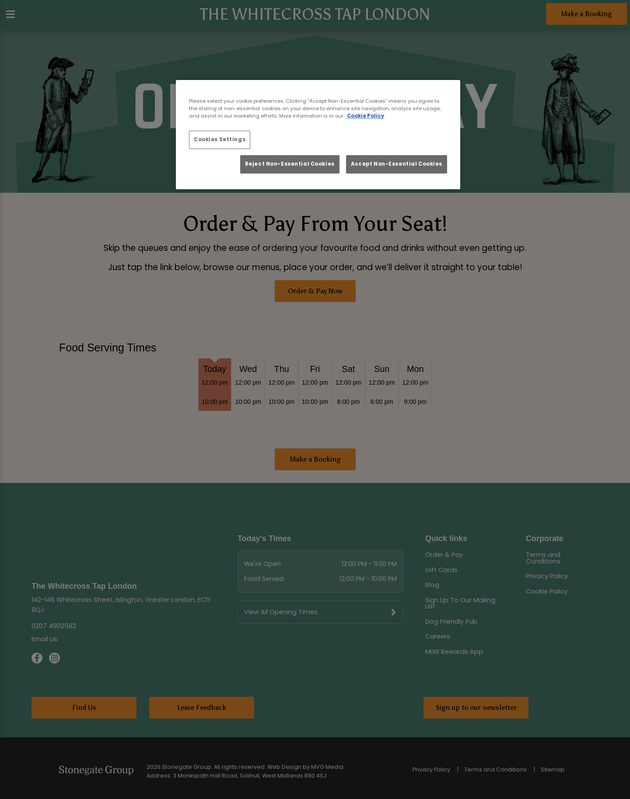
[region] (318, 134)
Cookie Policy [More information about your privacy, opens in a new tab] (365, 115)
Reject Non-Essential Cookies (290, 163)
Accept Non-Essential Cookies (396, 163)
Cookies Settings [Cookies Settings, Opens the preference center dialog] (219, 139)
